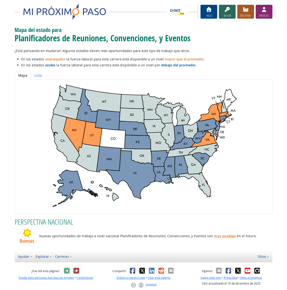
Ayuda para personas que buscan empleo (46, 278)
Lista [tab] (38, 75)
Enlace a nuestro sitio (131, 278)
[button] (27, 233)
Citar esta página (159, 278)
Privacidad (231, 278)
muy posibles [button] (225, 236)
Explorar (42, 256)
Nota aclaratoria (251, 278)
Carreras (62, 256)
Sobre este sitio (210, 278)
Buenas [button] (27, 241)
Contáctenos (84, 278)
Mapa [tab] (22, 75)
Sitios (262, 256)
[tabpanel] (143, 146)
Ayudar (23, 256)
